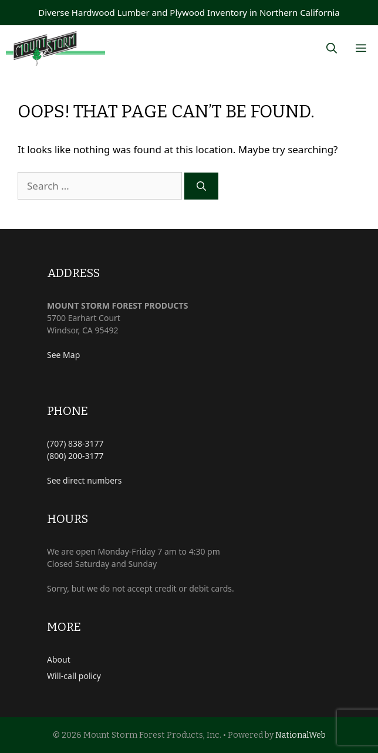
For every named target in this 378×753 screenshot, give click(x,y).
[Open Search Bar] (331, 48)
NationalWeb (300, 735)
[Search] (201, 186)
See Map (63, 354)
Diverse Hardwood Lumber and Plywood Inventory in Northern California (189, 12)
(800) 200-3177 (75, 455)
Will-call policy (74, 675)
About (58, 659)
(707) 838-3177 (75, 443)
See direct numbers (84, 480)
